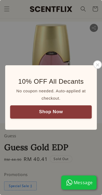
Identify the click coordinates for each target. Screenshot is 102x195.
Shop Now (51, 111)
